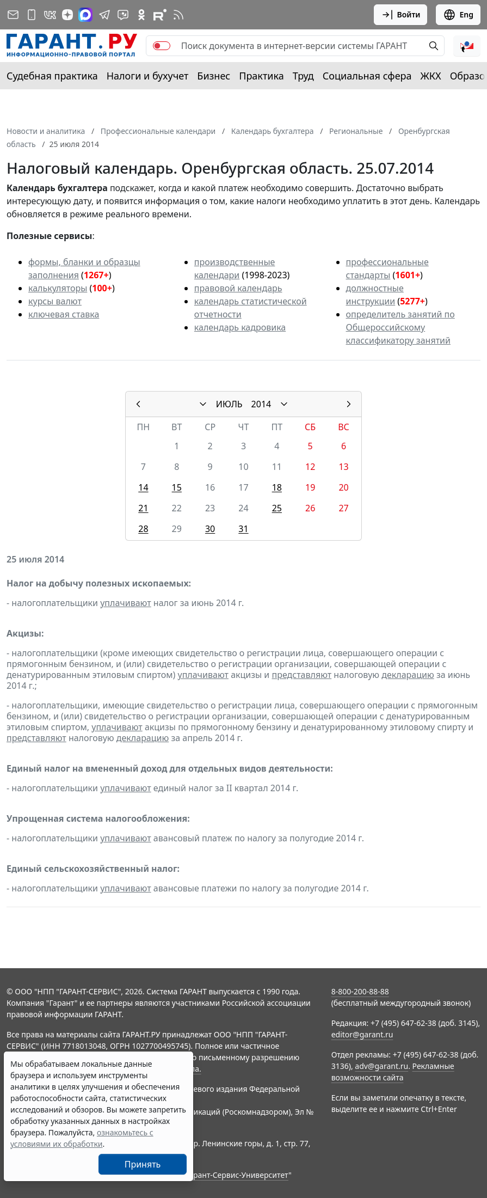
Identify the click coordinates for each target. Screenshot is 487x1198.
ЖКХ (431, 75)
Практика (261, 75)
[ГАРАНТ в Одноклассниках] (141, 14)
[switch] (161, 45)
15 (177, 487)
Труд (303, 75)
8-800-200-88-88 (360, 991)
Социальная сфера (367, 75)
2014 (261, 404)
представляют (301, 675)
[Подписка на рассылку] (13, 14)
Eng (458, 14)
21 (143, 508)
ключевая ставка (63, 314)
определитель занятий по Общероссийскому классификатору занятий (400, 327)
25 (277, 508)
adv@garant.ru (381, 1066)
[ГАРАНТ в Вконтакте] (50, 14)
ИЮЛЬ (229, 404)
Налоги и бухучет (148, 75)
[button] (466, 45)
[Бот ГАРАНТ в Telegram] (123, 14)
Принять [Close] (143, 1164)
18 (277, 487)
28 (143, 529)
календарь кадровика (240, 327)
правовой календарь (238, 288)
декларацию (407, 675)
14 (143, 487)
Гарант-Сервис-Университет (237, 1175)
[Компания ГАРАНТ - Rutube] (160, 14)
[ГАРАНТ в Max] (85, 15)
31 (243, 529)
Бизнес (213, 75)
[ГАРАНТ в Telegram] (104, 14)
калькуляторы (57, 288)
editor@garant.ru (362, 1034)
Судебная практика (52, 75)
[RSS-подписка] (178, 14)
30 (210, 529)
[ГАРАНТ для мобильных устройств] (31, 14)
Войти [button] (401, 14)
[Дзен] (67, 14)
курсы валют (55, 301)
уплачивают (125, 603)
